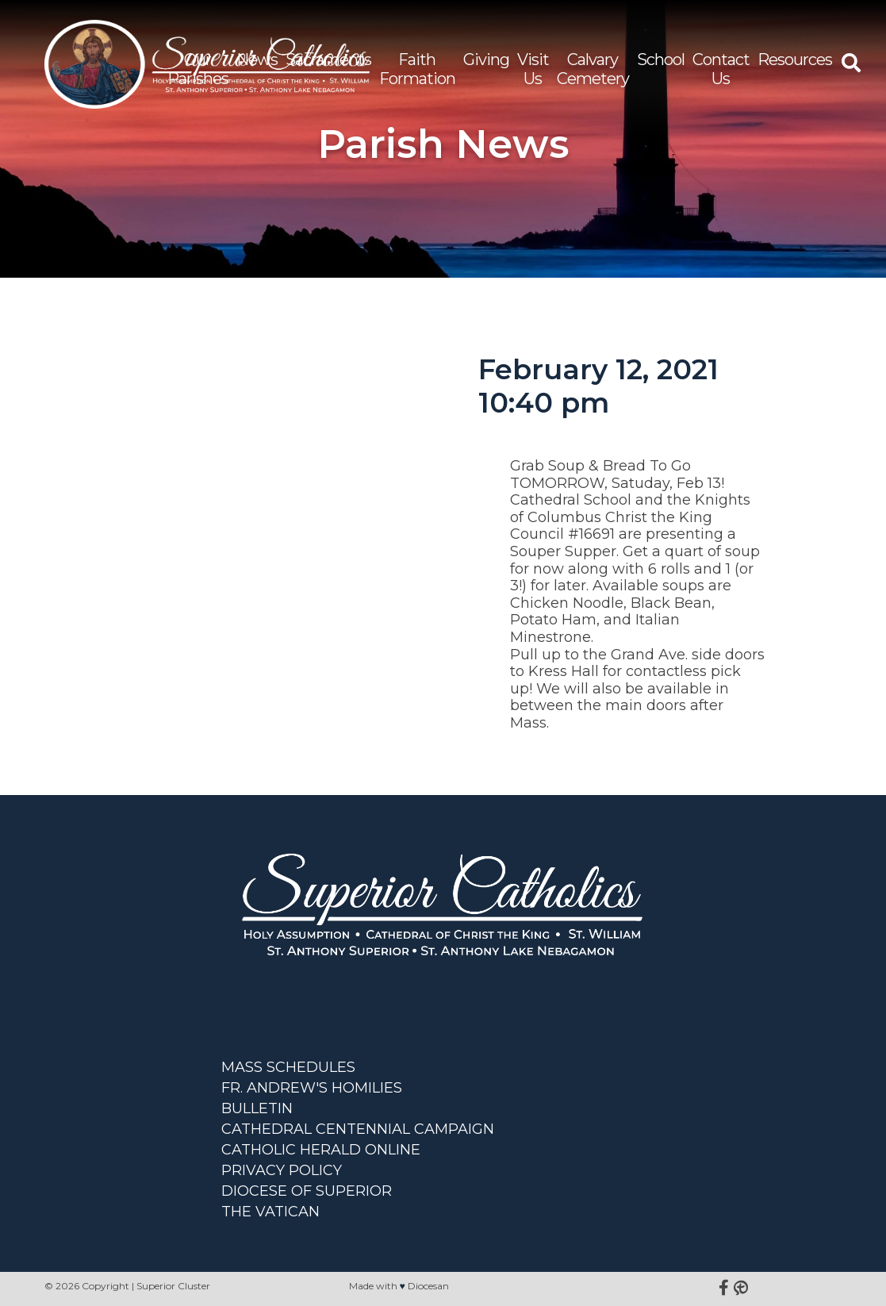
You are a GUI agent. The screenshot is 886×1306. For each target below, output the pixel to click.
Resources (795, 59)
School (661, 59)
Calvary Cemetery (593, 69)
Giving (486, 59)
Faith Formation (417, 69)
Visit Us (533, 69)
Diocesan (428, 1286)
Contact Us (721, 69)
